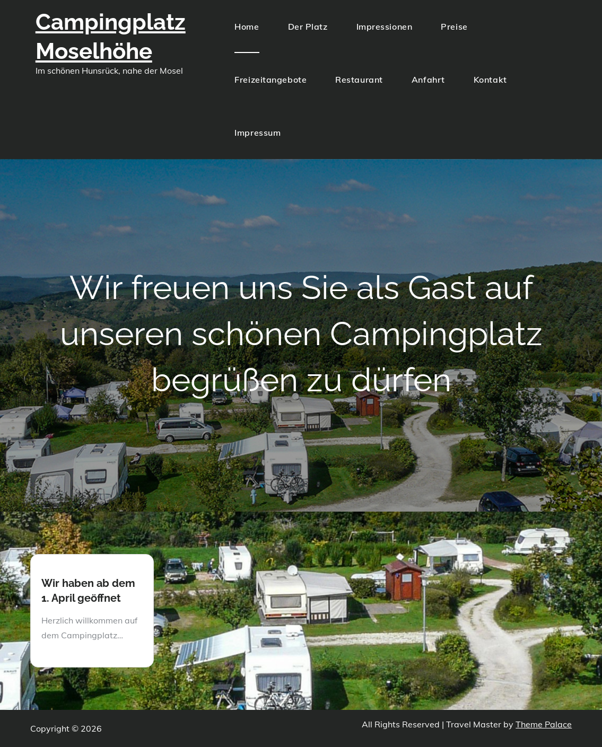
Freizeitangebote (270, 79)
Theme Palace (544, 724)
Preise (454, 26)
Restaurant (359, 79)
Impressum (257, 132)
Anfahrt (428, 79)
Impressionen (384, 26)
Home (246, 26)
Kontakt (490, 79)
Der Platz (308, 26)
